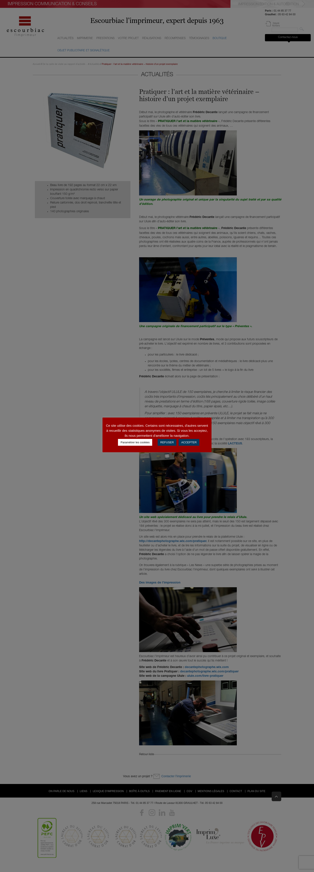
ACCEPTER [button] (189, 442)
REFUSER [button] (167, 442)
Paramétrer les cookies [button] (135, 442)
